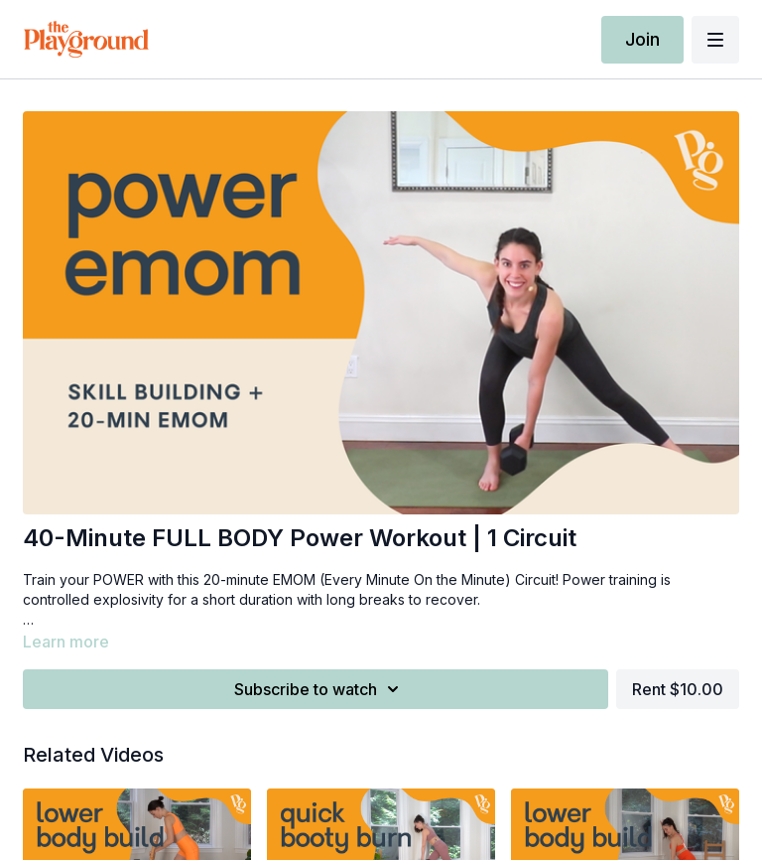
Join (642, 39)
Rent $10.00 (677, 689)
